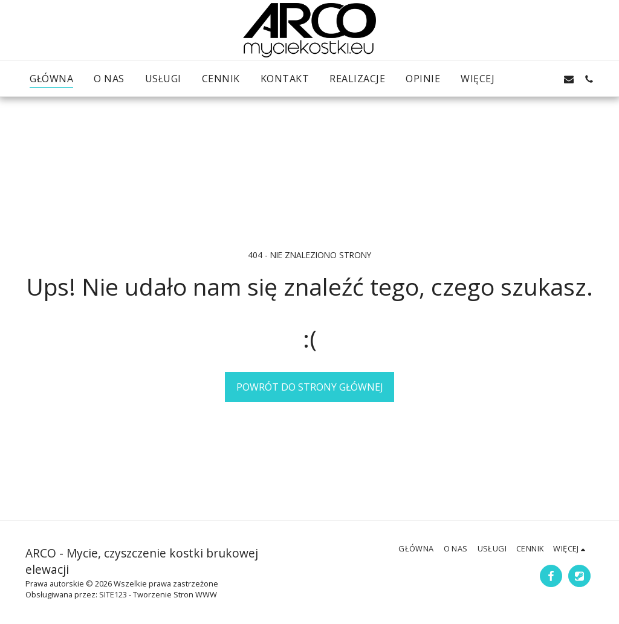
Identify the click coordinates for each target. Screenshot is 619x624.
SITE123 (113, 594)
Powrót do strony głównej (309, 387)
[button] (527, 79)
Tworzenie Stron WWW (175, 594)
